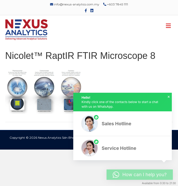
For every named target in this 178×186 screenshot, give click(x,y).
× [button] (168, 97)
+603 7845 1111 (115, 4)
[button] (122, 123)
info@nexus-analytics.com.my (74, 4)
